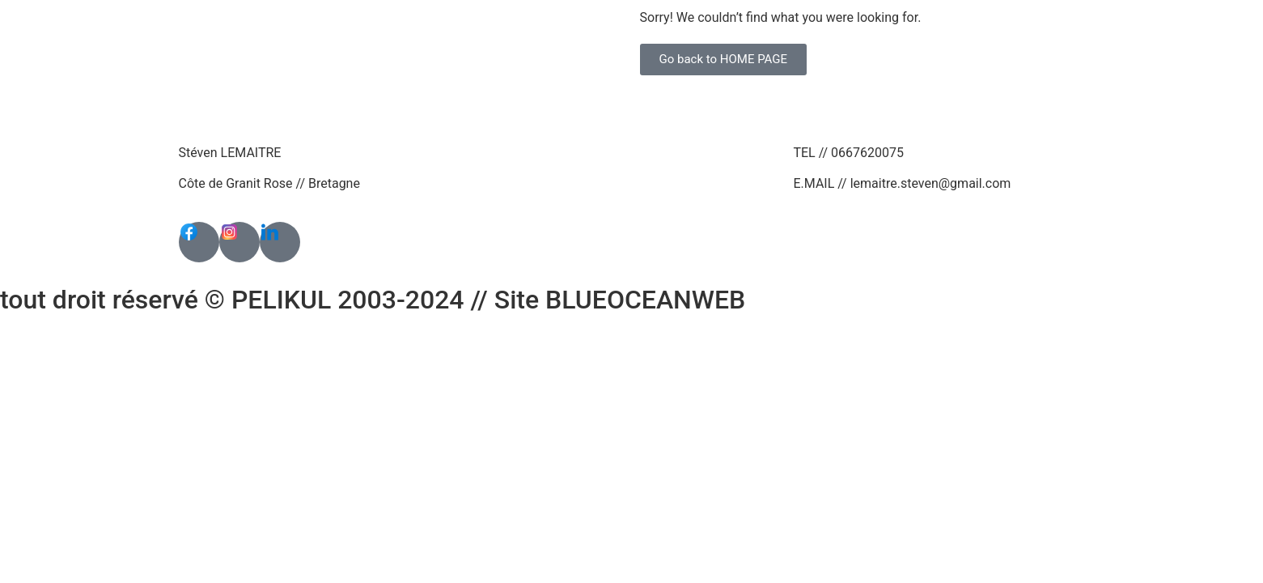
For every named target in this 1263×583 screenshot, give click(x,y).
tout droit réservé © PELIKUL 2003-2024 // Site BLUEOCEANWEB (372, 299)
